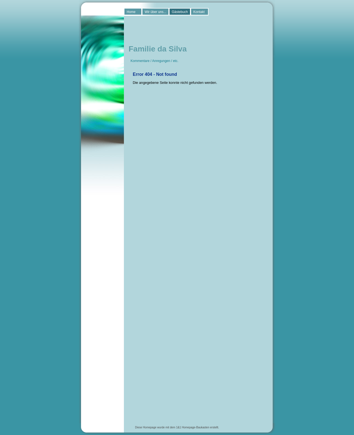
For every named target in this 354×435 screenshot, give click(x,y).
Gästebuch (180, 12)
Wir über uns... (155, 12)
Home (131, 12)
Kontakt (199, 12)
